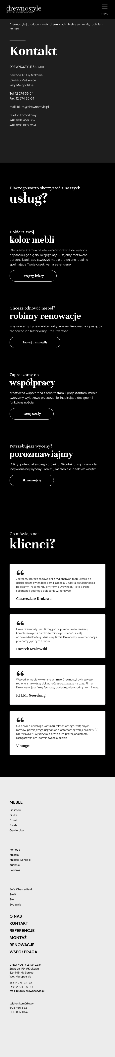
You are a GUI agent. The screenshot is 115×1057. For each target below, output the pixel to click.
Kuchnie (15, 865)
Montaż (18, 937)
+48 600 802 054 (23, 125)
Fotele (13, 825)
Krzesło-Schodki (20, 860)
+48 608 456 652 (22, 120)
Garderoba (17, 830)
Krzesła (14, 855)
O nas (16, 916)
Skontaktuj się (32, 480)
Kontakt (19, 923)
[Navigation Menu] (105, 9)
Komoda (15, 849)
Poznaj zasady (32, 414)
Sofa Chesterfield (21, 889)
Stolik (13, 894)
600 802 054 (19, 1012)
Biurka (13, 815)
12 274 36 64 (24, 93)
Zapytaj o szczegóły (35, 342)
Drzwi (13, 820)
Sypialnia (15, 904)
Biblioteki (15, 810)
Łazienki (15, 870)
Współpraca (23, 951)
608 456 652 (18, 1007)
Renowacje (22, 944)
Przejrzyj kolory (33, 276)
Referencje (22, 930)
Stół (12, 899)
